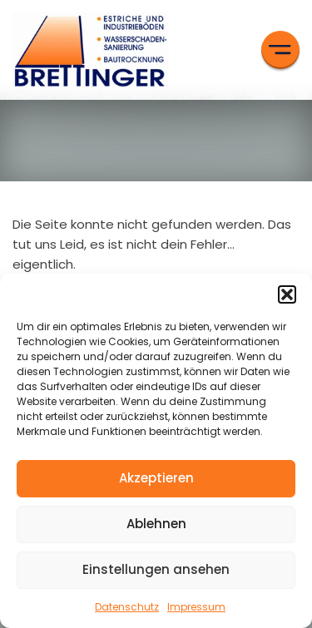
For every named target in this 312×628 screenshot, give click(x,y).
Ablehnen (156, 523)
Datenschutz (127, 607)
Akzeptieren (156, 478)
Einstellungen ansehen (156, 569)
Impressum (196, 607)
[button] (287, 294)
